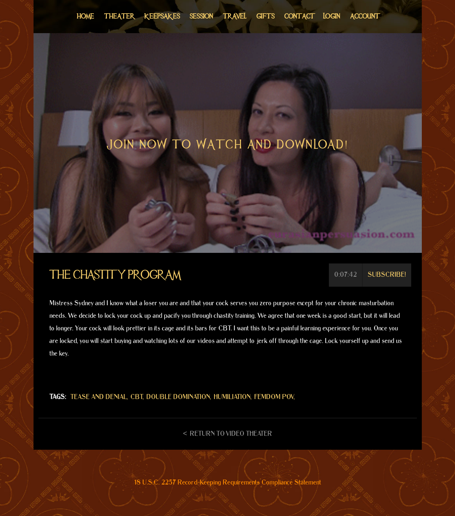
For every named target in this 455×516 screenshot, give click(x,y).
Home (85, 16)
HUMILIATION (232, 397)
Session (201, 16)
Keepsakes (162, 16)
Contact (298, 16)
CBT (136, 397)
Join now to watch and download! (228, 144)
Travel (235, 16)
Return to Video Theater (231, 434)
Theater (119, 16)
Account (364, 16)
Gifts (265, 16)
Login (331, 16)
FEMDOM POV (274, 397)
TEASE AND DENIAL (98, 397)
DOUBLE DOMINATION (178, 397)
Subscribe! (387, 274)
